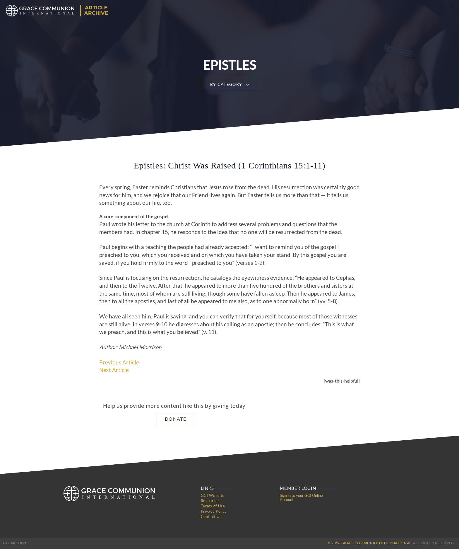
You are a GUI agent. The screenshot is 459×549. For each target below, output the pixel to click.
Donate (175, 419)
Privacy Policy (214, 511)
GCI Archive (15, 543)
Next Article (114, 370)
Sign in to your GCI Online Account (301, 497)
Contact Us (211, 516)
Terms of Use (213, 506)
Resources (210, 500)
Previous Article (119, 362)
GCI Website (213, 495)
